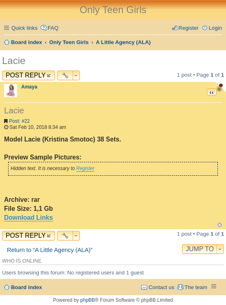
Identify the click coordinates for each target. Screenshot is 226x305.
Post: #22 (19, 121)
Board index (26, 287)
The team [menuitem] (195, 287)
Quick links (24, 28)
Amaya (29, 87)
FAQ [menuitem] (53, 28)
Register (85, 168)
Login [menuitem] (215, 28)
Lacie (13, 60)
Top (219, 225)
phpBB (87, 300)
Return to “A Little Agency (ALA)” (50, 250)
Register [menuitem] (189, 28)
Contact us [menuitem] (161, 287)
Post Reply (26, 75)
